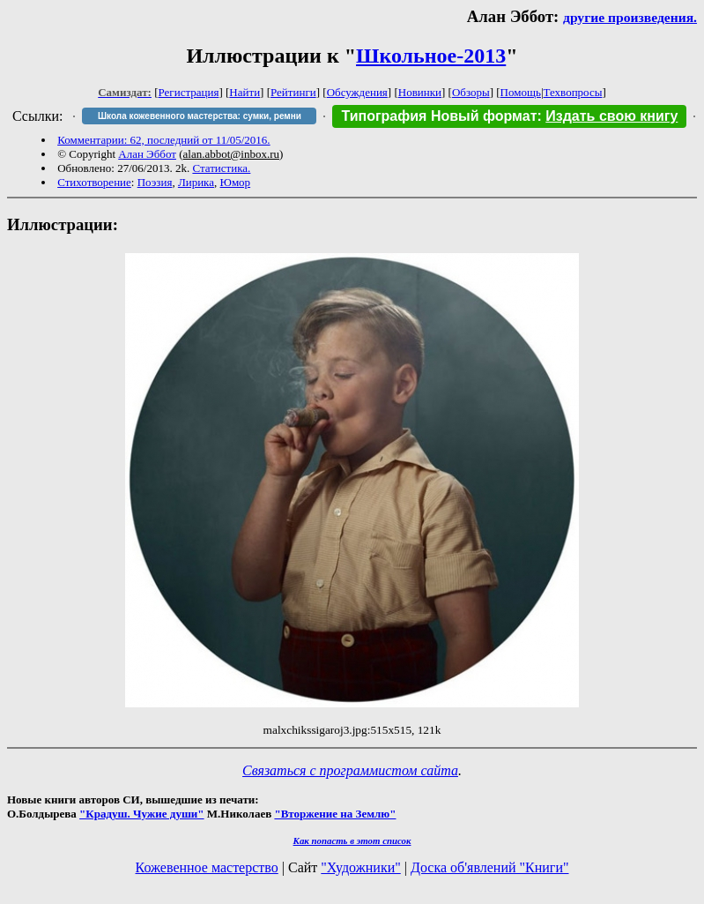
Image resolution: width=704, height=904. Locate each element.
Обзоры (471, 92)
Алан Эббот (147, 154)
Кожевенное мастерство (207, 867)
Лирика (196, 182)
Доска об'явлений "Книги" (490, 867)
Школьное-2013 (431, 55)
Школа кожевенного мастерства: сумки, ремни (199, 116)
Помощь (520, 92)
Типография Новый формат (439, 115)
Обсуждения (357, 92)
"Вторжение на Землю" (335, 813)
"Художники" (360, 867)
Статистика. (221, 168)
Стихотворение (94, 182)
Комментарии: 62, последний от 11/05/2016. (163, 139)
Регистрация (189, 92)
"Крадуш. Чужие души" (141, 813)
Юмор (235, 182)
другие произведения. (630, 17)
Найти (244, 92)
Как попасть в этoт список (352, 840)
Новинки (419, 92)
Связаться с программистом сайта (350, 770)
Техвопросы (573, 92)
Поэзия (155, 182)
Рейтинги (293, 92)
